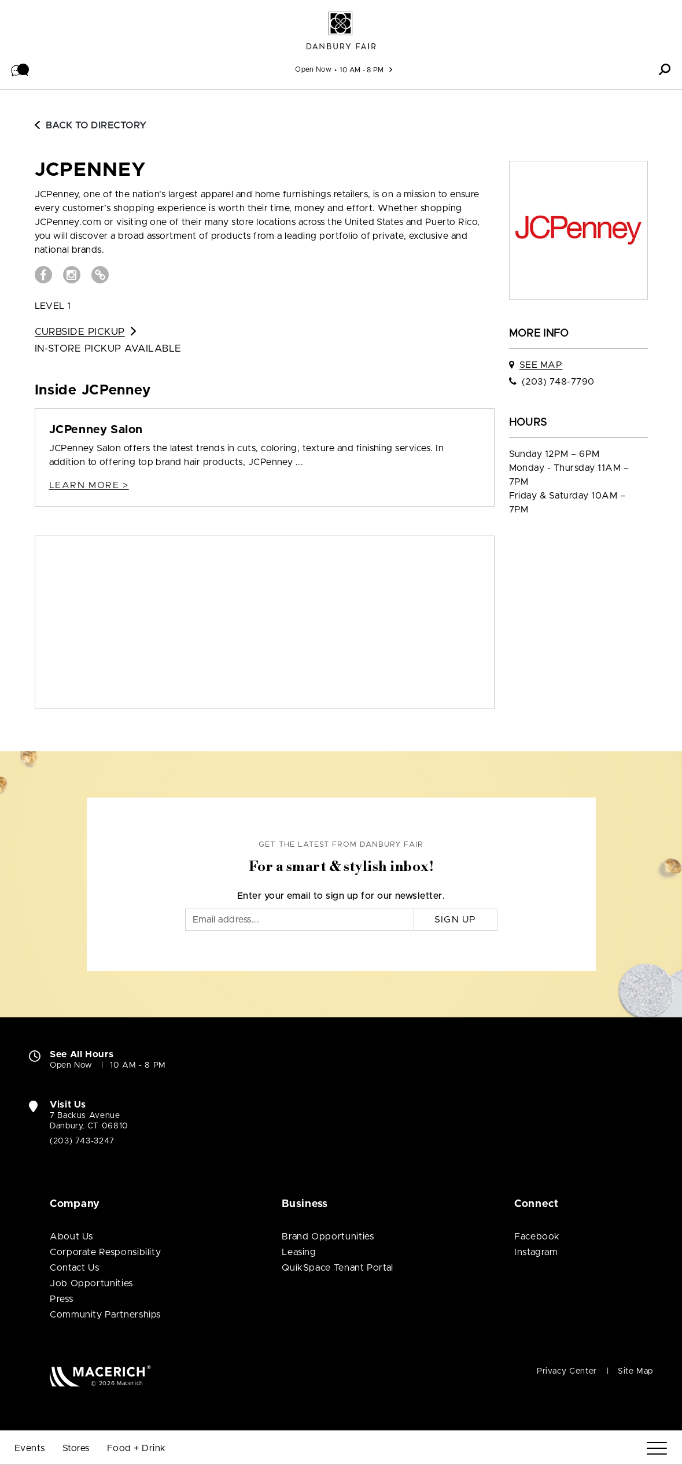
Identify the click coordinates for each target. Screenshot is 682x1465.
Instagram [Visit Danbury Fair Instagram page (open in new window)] (536, 1252)
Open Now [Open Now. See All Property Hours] (71, 1065)
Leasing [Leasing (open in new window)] (299, 1252)
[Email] (300, 920)
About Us (71, 1236)
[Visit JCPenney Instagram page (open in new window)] (71, 274)
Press (61, 1299)
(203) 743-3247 (82, 1141)
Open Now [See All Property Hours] (313, 69)
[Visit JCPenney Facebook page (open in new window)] (43, 274)
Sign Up (455, 919)
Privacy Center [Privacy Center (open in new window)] (567, 1371)
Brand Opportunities (328, 1236)
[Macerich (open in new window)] (100, 1375)
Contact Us (74, 1267)
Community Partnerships (105, 1314)
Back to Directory (91, 125)
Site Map (635, 1371)
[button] (20, 69)
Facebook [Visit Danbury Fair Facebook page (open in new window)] (537, 1236)
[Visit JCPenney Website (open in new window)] (100, 274)
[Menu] (656, 1448)
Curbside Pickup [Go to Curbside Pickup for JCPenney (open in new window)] (85, 332)
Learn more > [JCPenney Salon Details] (89, 485)
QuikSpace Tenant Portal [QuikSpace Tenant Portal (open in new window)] (337, 1267)
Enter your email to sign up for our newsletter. (341, 896)
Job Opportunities (91, 1283)
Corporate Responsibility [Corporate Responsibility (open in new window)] (105, 1252)
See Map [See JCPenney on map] (540, 365)
